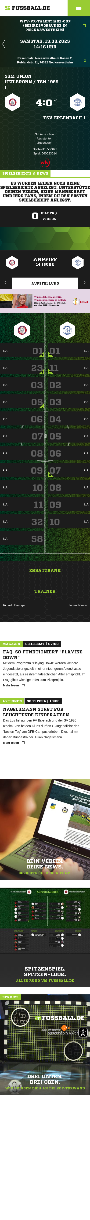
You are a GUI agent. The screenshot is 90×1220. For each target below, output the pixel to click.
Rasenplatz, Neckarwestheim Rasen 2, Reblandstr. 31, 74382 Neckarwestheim (51, 60)
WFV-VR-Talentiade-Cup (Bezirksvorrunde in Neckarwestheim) (53, 25)
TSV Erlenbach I (64, 118)
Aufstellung (45, 283)
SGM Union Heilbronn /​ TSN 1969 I (31, 81)
